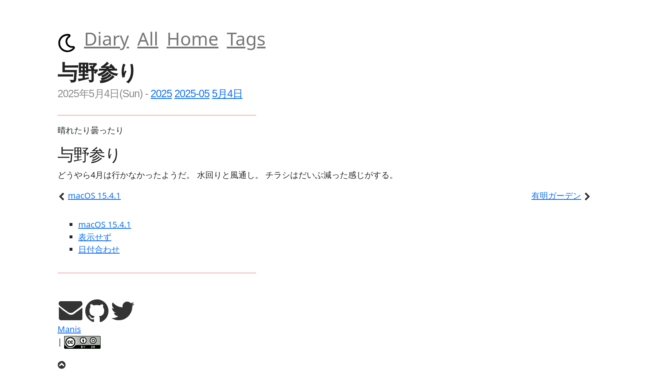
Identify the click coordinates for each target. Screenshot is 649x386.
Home (193, 38)
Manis (69, 329)
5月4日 (227, 93)
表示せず (94, 236)
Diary (106, 38)
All (148, 38)
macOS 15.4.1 (89, 195)
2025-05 (191, 93)
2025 (161, 93)
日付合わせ (99, 249)
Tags (246, 38)
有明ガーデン (561, 195)
